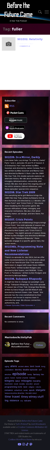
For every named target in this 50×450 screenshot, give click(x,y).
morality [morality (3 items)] (36, 380)
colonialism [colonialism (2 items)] (9, 370)
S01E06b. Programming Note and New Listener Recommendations (24, 250)
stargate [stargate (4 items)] (40, 390)
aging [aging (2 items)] (7, 366)
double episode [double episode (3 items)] (30, 369)
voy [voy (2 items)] (21, 401)
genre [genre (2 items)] (7, 378)
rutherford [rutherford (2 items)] (18, 390)
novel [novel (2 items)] (16, 384)
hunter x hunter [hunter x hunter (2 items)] (22, 378)
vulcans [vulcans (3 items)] (27, 400)
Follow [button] (39, 345)
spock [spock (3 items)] (32, 390)
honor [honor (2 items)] (12, 378)
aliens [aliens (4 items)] (13, 366)
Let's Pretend (22, 424)
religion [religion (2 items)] (31, 387)
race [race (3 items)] (25, 386)
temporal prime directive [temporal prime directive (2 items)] (14, 393)
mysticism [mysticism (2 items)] (9, 384)
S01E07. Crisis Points (19, 219)
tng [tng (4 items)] (6, 400)
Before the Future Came (32, 421)
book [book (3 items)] (37, 366)
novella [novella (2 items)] (22, 384)
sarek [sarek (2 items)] (25, 390)
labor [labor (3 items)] (17, 380)
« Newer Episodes (12, 305)
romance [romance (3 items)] (9, 390)
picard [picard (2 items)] (36, 384)
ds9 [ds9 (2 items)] (40, 370)
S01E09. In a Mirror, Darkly (22, 157)
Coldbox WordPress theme (20, 439)
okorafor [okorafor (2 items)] (29, 384)
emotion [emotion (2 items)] (8, 374)
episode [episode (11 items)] (19, 373)
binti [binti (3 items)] (32, 366)
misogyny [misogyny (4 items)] (26, 380)
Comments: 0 (24, 46)
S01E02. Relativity (30, 39)
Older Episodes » (27, 305)
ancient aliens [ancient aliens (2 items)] (23, 366)
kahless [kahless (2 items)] (32, 378)
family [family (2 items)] (29, 374)
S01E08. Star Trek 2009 (20, 192)
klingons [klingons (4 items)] (9, 380)
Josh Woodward (38, 424)
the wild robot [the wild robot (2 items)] (31, 393)
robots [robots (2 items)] (38, 387)
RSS (9, 106)
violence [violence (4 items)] (14, 400)
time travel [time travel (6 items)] (12, 397)
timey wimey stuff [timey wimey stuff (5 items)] (32, 396)
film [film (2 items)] (42, 374)
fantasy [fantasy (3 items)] (36, 374)
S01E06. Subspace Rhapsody (23, 278)
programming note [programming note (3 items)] (13, 386)
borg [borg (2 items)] (43, 366)
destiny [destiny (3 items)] (18, 369)
